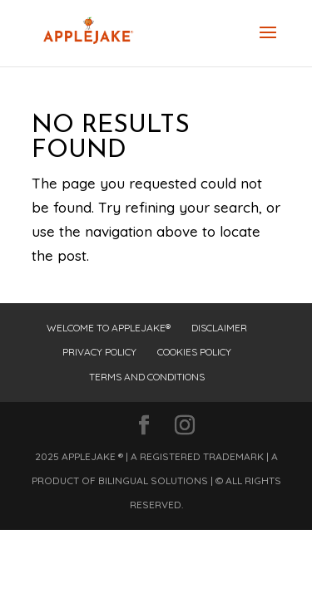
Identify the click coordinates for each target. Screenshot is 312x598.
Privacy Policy (99, 352)
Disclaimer (219, 327)
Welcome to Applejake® (109, 327)
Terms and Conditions (147, 376)
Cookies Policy (194, 352)
